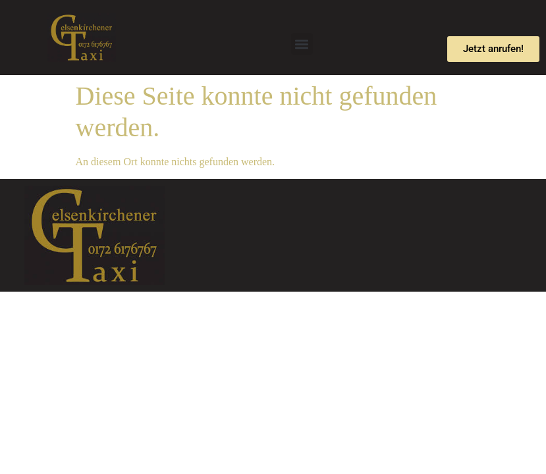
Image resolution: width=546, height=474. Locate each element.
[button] (302, 44)
